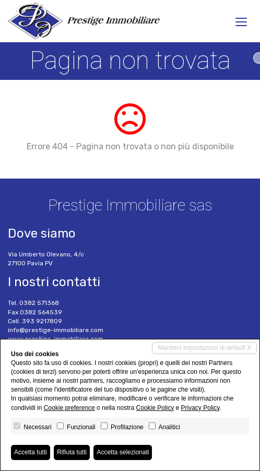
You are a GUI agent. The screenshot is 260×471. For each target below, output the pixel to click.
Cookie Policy (155, 407)
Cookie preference (69, 407)
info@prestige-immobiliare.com (55, 330)
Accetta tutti (30, 452)
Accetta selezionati (123, 452)
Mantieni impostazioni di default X (204, 347)
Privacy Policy (200, 407)
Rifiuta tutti (72, 452)
